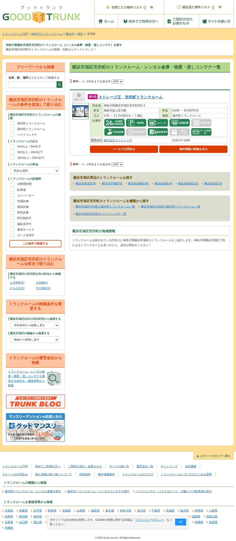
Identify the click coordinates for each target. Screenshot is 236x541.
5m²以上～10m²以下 (30, 152)
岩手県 (38, 510)
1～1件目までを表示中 (102, 81)
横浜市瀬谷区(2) (188, 183)
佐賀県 (213, 522)
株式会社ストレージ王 (118, 140)
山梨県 (213, 510)
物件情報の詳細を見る (193, 149)
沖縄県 (9, 527)
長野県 (9, 516)
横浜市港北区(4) (86, 183)
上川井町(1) (17, 282)
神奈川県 (125, 510)
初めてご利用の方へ (48, 466)
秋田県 (52, 510)
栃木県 (184, 510)
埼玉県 (141, 510)
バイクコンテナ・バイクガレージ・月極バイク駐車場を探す (173, 491)
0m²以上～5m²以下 (29, 146)
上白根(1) (42, 282)
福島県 (95, 510)
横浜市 (70, 34)
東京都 (109, 510)
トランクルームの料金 (24, 164)
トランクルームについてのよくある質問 (186, 474)
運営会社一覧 (144, 466)
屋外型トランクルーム (31, 129)
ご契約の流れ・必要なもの (85, 466)
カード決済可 (25, 235)
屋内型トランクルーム (31, 123)
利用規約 (85, 474)
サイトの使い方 (119, 466)
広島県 (9, 522)
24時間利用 (24, 184)
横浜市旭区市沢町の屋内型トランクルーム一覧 (105, 206)
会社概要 (190, 466)
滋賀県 (196, 516)
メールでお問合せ (124, 149)
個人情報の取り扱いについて (53, 474)
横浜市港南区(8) (138, 183)
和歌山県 (212, 516)
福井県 (38, 516)
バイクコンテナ (27, 134)
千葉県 (156, 510)
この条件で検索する (35, 243)
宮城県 (66, 510)
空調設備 (23, 201)
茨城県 (170, 510)
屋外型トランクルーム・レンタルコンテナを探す (98, 491)
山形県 (81, 510)
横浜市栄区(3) (213, 183)
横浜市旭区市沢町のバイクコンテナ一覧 (101, 214)
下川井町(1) (43, 288)
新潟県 (23, 516)
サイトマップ (169, 466)
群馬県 (199, 510)
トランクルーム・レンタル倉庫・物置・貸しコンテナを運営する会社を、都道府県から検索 (26, 378)
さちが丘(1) (17, 288)
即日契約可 (24, 218)
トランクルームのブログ (137, 474)
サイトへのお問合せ (15, 474)
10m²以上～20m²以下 (30, 157)
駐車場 (21, 189)
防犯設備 (23, 212)
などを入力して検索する (33, 77)
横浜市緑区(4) (163, 183)
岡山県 (38, 522)
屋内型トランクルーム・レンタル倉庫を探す (33, 491)
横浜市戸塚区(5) (112, 183)
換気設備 (23, 206)
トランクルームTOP (15, 34)
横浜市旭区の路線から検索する (30, 333)
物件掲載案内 (106, 474)
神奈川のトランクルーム (46, 34)
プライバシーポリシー (149, 519)
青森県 (23, 510)
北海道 (9, 510)
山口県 (23, 522)
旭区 (80, 34)
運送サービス (25, 229)
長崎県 (199, 522)
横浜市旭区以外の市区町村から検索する (35, 319)
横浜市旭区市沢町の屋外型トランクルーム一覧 (170, 206)
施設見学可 (24, 224)
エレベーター (25, 195)
